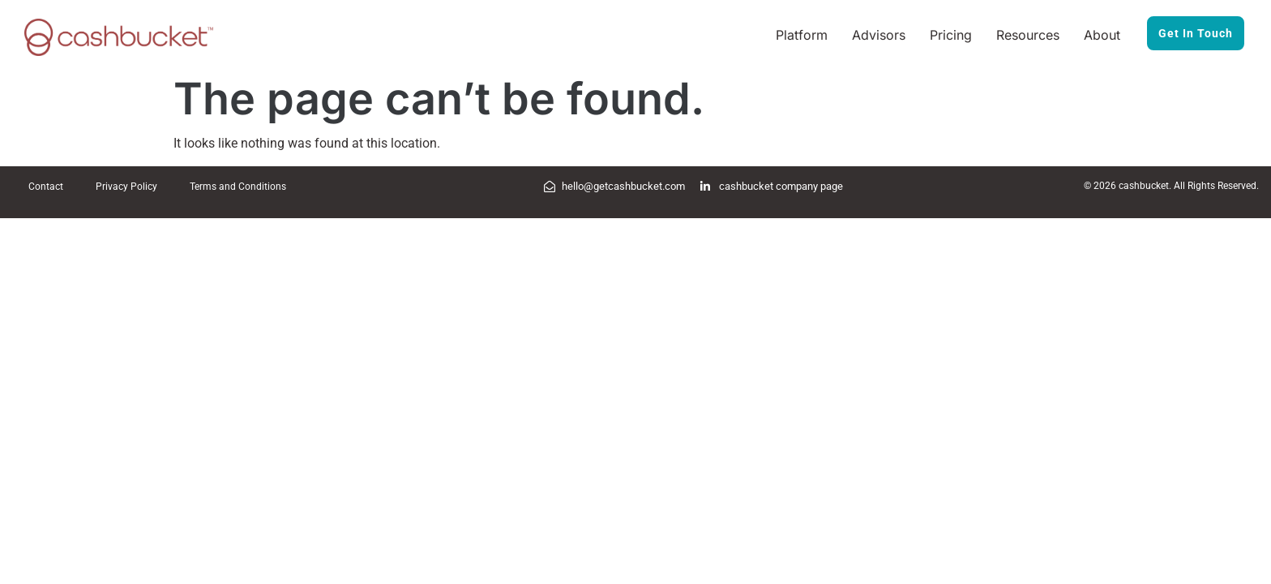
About (1102, 35)
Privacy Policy (126, 186)
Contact (45, 186)
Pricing (951, 35)
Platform (802, 35)
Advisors (878, 35)
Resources (1027, 35)
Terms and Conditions (238, 186)
